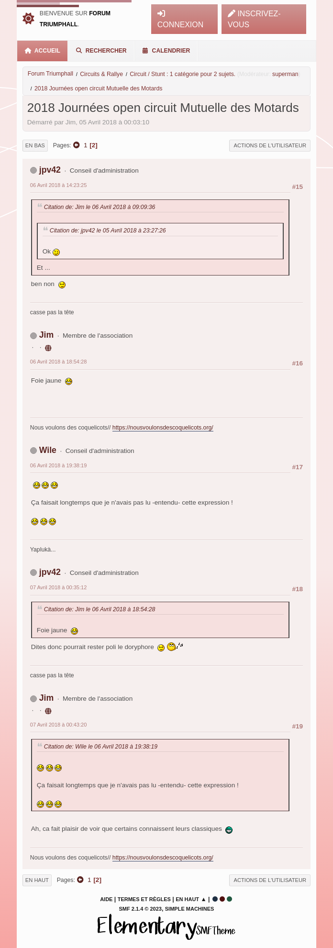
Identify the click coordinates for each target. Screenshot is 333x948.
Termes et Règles (144, 899)
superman (285, 74)
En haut (37, 880)
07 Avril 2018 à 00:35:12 (58, 587)
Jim (46, 335)
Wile (47, 450)
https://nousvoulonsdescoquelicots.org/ (162, 427)
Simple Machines (189, 909)
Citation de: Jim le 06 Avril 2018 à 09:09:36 (99, 207)
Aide (106, 899)
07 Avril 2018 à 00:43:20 (58, 725)
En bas (35, 145)
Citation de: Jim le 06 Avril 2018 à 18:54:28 (99, 609)
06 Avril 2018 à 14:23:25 (58, 185)
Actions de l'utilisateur (269, 145)
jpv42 (50, 170)
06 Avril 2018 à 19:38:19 (58, 465)
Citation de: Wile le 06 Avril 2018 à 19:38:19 (100, 746)
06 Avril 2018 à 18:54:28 (58, 361)
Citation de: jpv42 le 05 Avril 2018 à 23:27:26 (108, 230)
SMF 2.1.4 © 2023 (140, 909)
